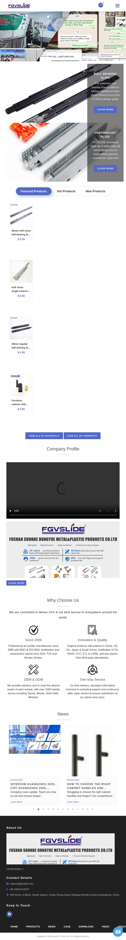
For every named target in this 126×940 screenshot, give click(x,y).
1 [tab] (33, 809)
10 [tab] (77, 809)
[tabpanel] (34, 765)
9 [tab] (72, 809)
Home (14, 926)
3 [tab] (43, 809)
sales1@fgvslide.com (21, 883)
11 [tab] (82, 809)
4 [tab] (48, 809)
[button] (3, 35)
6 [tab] (58, 809)
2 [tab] (38, 809)
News (51, 926)
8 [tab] (68, 809)
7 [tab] (63, 809)
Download (86, 926)
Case (67, 926)
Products (33, 926)
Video (105, 926)
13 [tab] (92, 809)
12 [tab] (87, 809)
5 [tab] (53, 809)
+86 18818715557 (19, 889)
